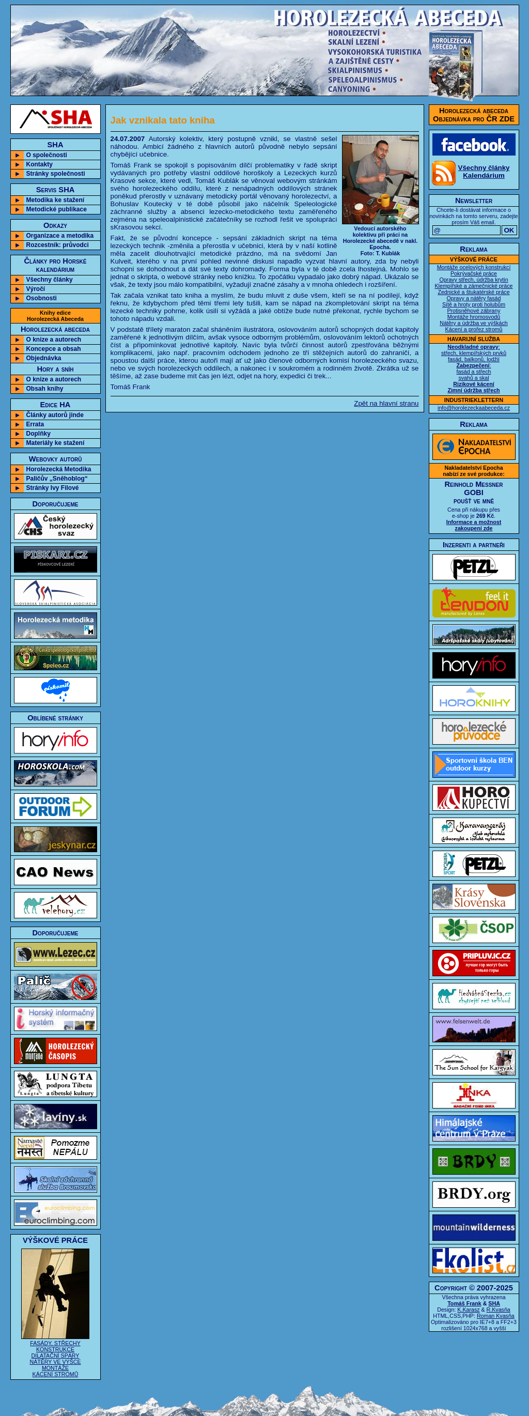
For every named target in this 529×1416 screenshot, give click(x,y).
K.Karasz (468, 1309)
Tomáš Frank (464, 1303)
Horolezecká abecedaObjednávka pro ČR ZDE (474, 114)
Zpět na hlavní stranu (386, 403)
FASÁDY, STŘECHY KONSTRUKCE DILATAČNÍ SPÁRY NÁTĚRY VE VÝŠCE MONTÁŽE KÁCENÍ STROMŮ (55, 1355)
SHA (494, 1303)
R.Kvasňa (498, 1309)
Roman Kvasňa (496, 1316)
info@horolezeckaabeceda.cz (474, 408)
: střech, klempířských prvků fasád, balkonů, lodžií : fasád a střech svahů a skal (473, 368)
